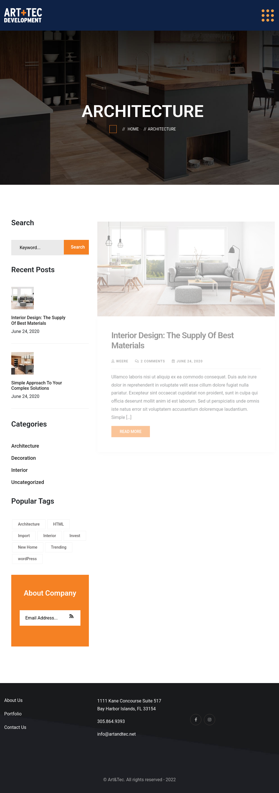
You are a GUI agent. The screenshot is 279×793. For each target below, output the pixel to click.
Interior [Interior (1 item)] (49, 535)
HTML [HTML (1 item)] (58, 524)
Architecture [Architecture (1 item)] (29, 524)
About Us (13, 700)
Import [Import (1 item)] (24, 535)
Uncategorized (27, 482)
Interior (19, 470)
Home (134, 129)
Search (78, 247)
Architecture (162, 129)
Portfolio (13, 714)
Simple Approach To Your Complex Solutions (36, 385)
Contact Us (15, 727)
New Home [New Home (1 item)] (27, 547)
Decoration (23, 458)
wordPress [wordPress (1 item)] (27, 559)
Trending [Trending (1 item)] (58, 547)
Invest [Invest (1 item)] (74, 535)
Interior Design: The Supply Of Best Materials (38, 320)
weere (122, 362)
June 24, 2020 (190, 362)
